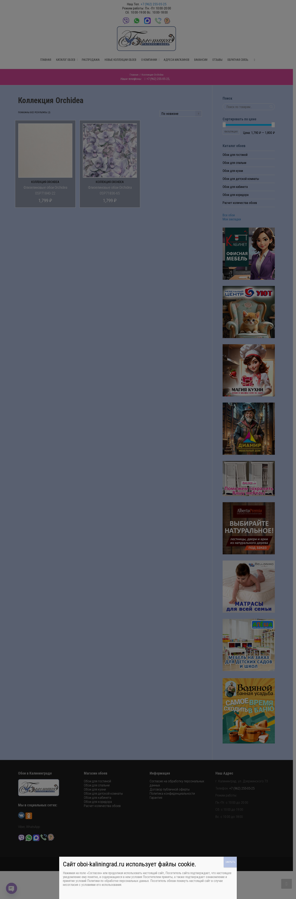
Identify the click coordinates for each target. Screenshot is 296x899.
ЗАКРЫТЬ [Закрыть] (230, 862)
